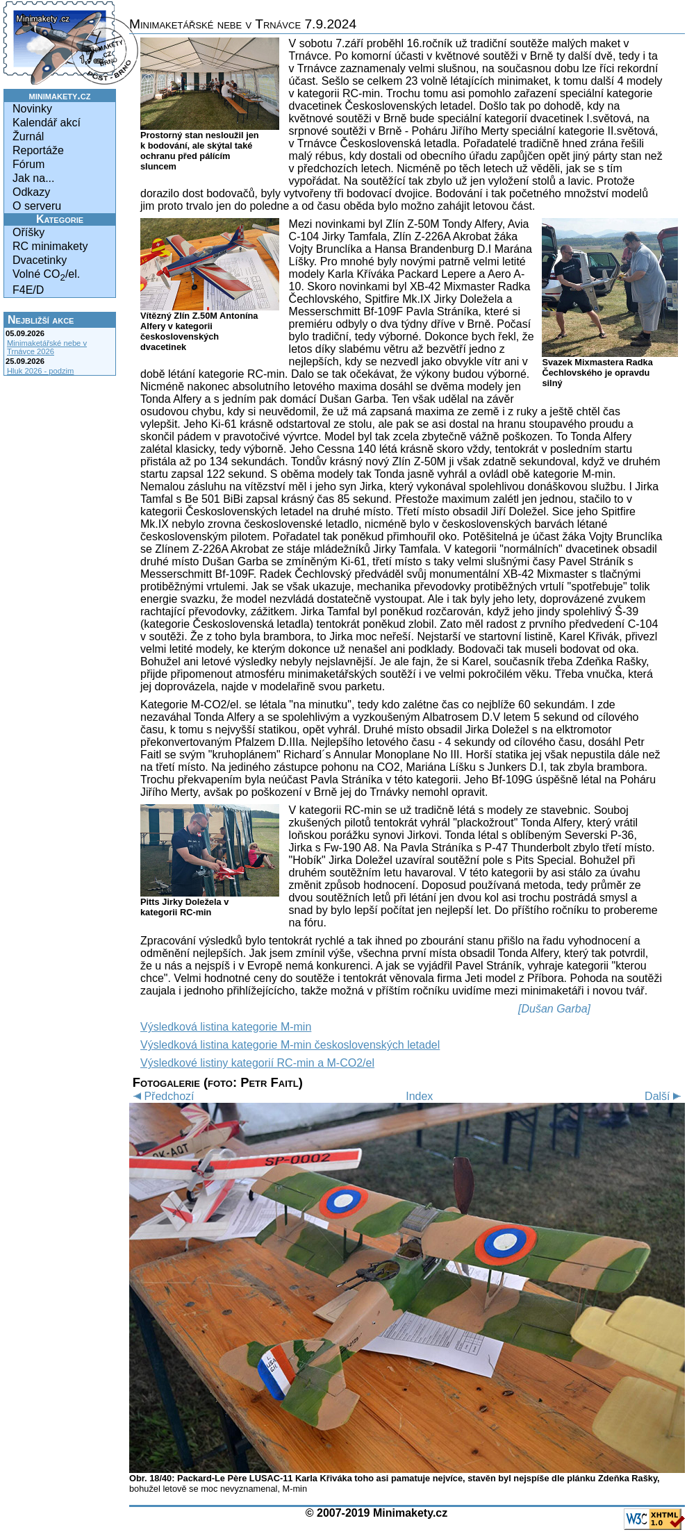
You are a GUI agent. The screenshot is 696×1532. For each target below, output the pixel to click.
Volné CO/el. (46, 275)
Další (665, 1096)
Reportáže (38, 150)
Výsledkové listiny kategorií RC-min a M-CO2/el (257, 1063)
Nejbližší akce (41, 320)
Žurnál (28, 136)
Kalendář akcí (47, 122)
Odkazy (31, 192)
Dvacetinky (40, 260)
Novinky (32, 109)
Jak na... (33, 178)
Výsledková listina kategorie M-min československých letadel (290, 1045)
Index (419, 1096)
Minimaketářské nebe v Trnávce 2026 (47, 347)
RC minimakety (50, 246)
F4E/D (28, 290)
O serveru (37, 206)
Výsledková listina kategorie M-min (225, 1027)
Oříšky (28, 232)
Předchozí (161, 1096)
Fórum (28, 164)
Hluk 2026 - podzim (40, 371)
